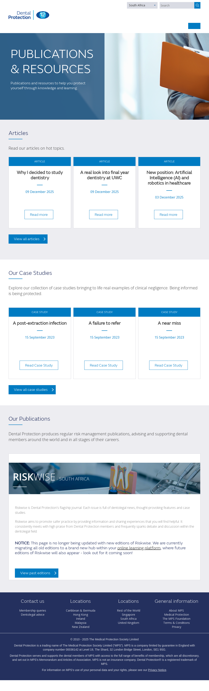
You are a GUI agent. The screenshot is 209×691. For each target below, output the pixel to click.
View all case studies (31, 389)
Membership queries (32, 610)
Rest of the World (128, 610)
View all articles (26, 239)
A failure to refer (105, 323)
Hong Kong (80, 614)
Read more (39, 214)
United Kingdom (128, 623)
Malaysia (80, 623)
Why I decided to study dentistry (40, 175)
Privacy (176, 627)
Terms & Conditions (176, 623)
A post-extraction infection (40, 323)
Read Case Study (39, 365)
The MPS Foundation (176, 619)
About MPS (176, 610)
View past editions (35, 573)
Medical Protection (176, 614)
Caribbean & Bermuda (80, 610)
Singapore (128, 614)
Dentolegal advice (32, 614)
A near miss (169, 323)
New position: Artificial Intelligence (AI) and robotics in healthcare (169, 178)
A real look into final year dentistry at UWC (104, 175)
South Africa (137, 5)
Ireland (80, 619)
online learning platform (139, 548)
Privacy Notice (157, 670)
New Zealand (80, 627)
